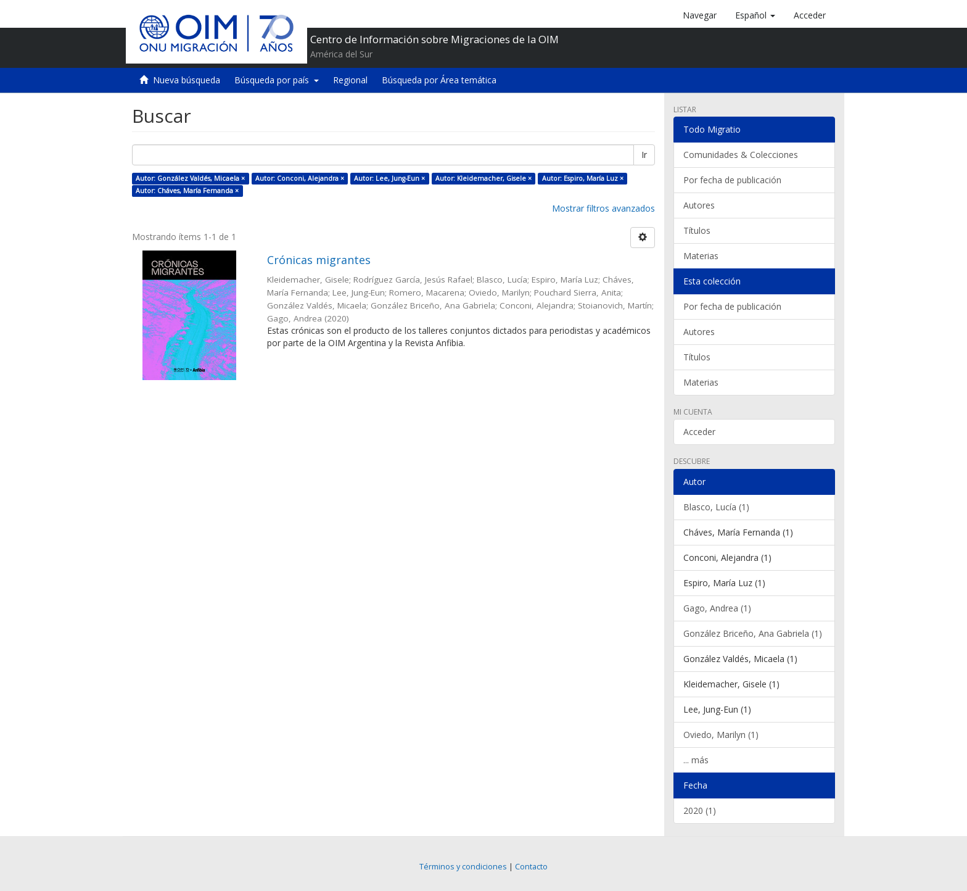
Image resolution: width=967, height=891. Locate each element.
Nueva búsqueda (186, 80)
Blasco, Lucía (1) (716, 507)
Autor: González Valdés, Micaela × (190, 178)
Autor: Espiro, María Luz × (582, 178)
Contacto (531, 866)
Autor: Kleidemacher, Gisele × (483, 178)
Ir (644, 154)
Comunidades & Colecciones (740, 154)
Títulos (696, 230)
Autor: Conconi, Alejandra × (299, 178)
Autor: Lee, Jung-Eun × (389, 178)
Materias (700, 256)
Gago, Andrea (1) (717, 608)
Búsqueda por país (276, 80)
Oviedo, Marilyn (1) (721, 734)
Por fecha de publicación (732, 180)
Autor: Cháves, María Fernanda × (187, 190)
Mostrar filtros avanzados (603, 208)
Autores (699, 205)
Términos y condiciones (463, 866)
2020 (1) (699, 810)
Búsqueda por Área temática (439, 80)
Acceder (699, 431)
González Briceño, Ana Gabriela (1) (752, 633)
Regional (350, 80)
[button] (755, 15)
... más (696, 760)
